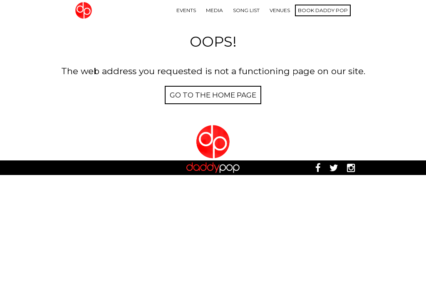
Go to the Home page (213, 95)
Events (186, 10)
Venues (280, 10)
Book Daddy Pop (323, 10)
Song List (246, 10)
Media (214, 10)
